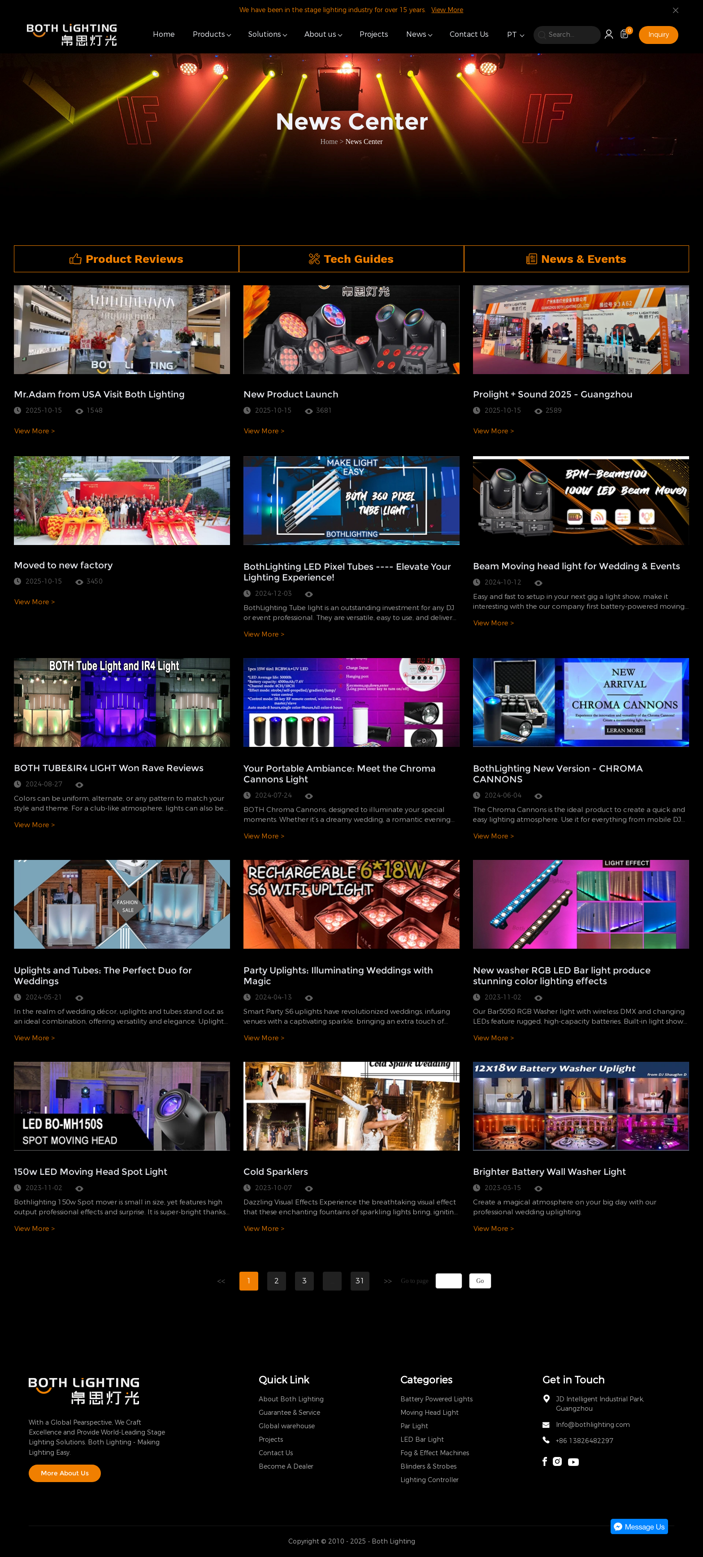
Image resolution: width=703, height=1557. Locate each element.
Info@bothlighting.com (593, 1425)
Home (164, 34)
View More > (34, 639)
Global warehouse (287, 1426)
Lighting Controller (429, 1480)
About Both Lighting (291, 1399)
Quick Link (284, 1380)
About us (320, 34)
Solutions (264, 34)
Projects (374, 34)
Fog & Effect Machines (434, 1453)
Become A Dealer (286, 1466)
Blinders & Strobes (428, 1466)
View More (447, 10)
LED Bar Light (422, 1439)
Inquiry (658, 35)
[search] (567, 35)
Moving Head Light (429, 1413)
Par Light (414, 1426)
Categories (426, 1380)
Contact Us (469, 34)
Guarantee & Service (289, 1413)
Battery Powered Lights (436, 1399)
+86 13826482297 (584, 1441)
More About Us (65, 1473)
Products (209, 34)
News (416, 34)
